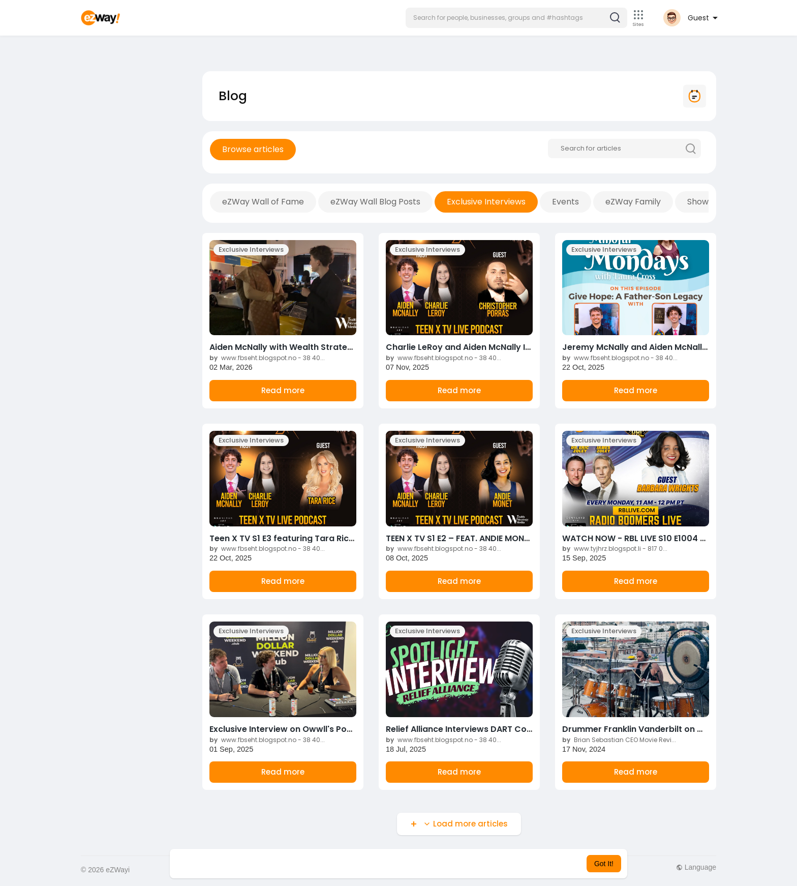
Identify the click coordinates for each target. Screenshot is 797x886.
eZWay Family (633, 202)
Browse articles (253, 149)
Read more (282, 390)
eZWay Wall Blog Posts (375, 202)
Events (565, 202)
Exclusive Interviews (486, 202)
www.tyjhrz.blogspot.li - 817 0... (614, 548)
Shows (700, 202)
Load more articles (464, 823)
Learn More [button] (450, 864)
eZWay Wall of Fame (263, 202)
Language (696, 867)
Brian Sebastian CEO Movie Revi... (619, 739)
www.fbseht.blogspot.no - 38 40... (267, 357)
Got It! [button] (604, 864)
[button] (516, 18)
